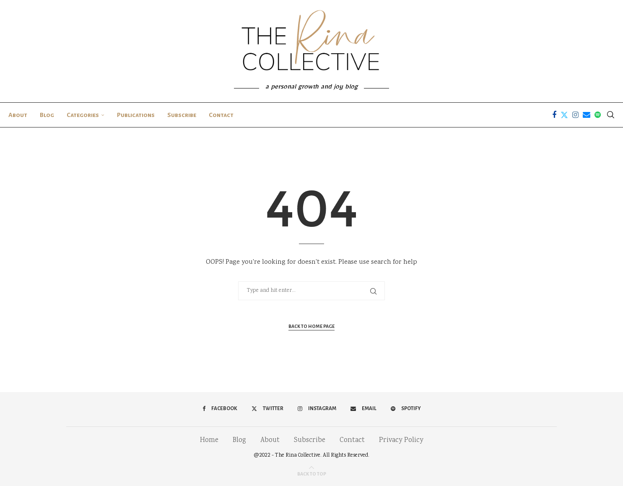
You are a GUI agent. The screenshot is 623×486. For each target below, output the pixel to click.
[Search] (610, 115)
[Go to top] (311, 474)
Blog (47, 115)
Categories (83, 115)
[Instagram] (575, 115)
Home (209, 440)
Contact (221, 115)
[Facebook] (554, 115)
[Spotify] (597, 115)
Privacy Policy (401, 440)
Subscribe (181, 115)
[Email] (586, 115)
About (17, 115)
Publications (136, 115)
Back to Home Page (311, 326)
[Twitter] (564, 115)
